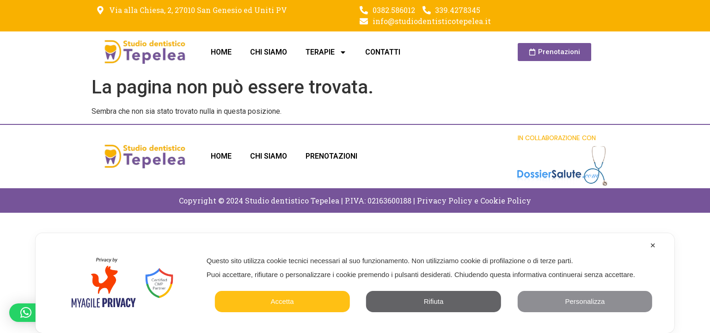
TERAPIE (326, 52)
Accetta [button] (282, 301)
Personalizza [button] (585, 301)
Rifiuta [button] (434, 301)
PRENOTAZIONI (331, 156)
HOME (221, 52)
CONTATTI (382, 52)
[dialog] (355, 283)
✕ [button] (653, 245)
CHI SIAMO (268, 52)
